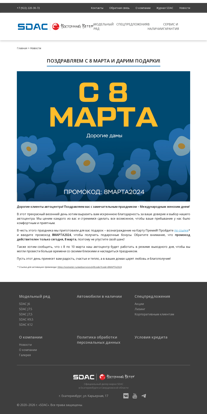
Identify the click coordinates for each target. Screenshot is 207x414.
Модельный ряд (104, 26)
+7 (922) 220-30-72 (28, 8)
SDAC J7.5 (25, 309)
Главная (22, 48)
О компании (143, 8)
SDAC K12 (26, 325)
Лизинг (140, 309)
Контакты (97, 8)
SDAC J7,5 (25, 314)
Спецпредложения (132, 24)
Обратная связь (119, 8)
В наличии (155, 26)
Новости (184, 8)
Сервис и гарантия (171, 26)
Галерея (25, 355)
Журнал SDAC (164, 8)
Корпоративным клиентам (154, 314)
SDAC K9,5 (26, 319)
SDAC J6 (24, 304)
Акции (139, 304)
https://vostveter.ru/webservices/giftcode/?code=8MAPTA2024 (89, 267)
